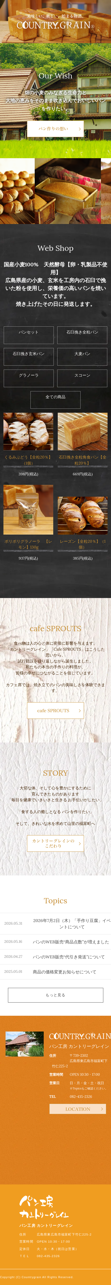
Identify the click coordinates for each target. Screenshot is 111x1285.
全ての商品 (55, 396)
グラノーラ (29, 375)
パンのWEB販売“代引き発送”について (69, 956)
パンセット (29, 332)
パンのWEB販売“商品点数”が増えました (71, 941)
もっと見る (56, 995)
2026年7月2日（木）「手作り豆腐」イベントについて (71, 923)
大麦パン (82, 353)
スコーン (82, 375)
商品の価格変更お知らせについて (64, 971)
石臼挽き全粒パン (82, 332)
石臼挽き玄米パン (29, 353)
